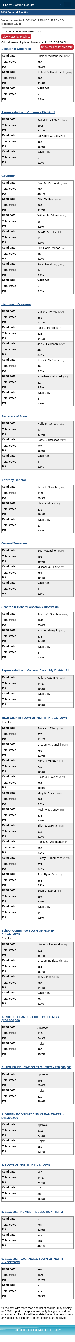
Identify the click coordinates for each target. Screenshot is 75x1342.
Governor (8, 175)
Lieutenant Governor (16, 304)
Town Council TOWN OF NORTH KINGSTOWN (34, 717)
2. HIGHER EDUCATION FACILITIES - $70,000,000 (36, 1067)
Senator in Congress (16, 48)
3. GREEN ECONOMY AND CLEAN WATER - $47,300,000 (32, 1116)
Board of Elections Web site (31, 1329)
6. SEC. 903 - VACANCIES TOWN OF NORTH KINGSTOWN (32, 1260)
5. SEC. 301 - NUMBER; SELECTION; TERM (32, 1211)
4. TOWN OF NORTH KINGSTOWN (25, 1164)
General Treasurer (14, 543)
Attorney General (13, 480)
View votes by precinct (16, 36)
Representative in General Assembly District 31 (35, 670)
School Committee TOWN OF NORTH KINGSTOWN (27, 932)
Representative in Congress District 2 (28, 112)
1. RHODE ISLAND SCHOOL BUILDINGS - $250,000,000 (31, 1018)
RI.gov (56, 1329)
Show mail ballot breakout (56, 47)
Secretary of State (14, 416)
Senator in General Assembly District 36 (30, 607)
